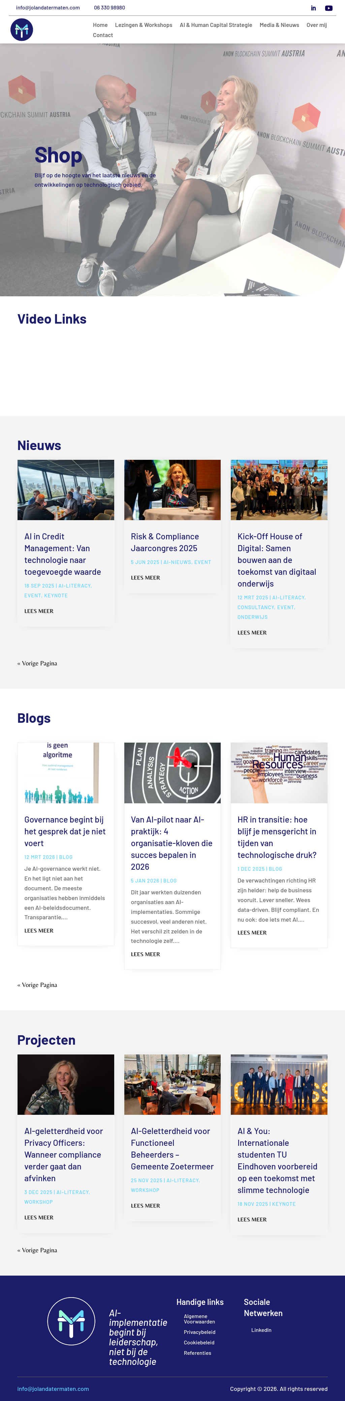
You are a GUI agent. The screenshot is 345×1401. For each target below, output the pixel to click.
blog (66, 857)
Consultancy (256, 607)
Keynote (56, 595)
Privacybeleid (200, 1332)
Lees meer (38, 610)
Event (32, 595)
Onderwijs (253, 617)
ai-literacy (74, 586)
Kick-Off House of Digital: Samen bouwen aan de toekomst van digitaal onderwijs (277, 559)
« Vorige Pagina (37, 663)
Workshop (38, 1202)
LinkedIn (261, 1330)
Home (100, 25)
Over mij (317, 25)
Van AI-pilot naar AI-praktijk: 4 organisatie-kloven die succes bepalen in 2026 (172, 842)
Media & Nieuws (279, 25)
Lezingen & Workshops (143, 25)
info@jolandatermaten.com (48, 7)
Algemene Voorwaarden (199, 1318)
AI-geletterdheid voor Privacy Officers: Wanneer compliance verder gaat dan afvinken (63, 1154)
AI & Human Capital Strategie (216, 25)
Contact (103, 35)
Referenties (197, 1352)
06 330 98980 (109, 7)
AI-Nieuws (177, 562)
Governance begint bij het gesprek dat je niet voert (65, 831)
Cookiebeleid (199, 1342)
